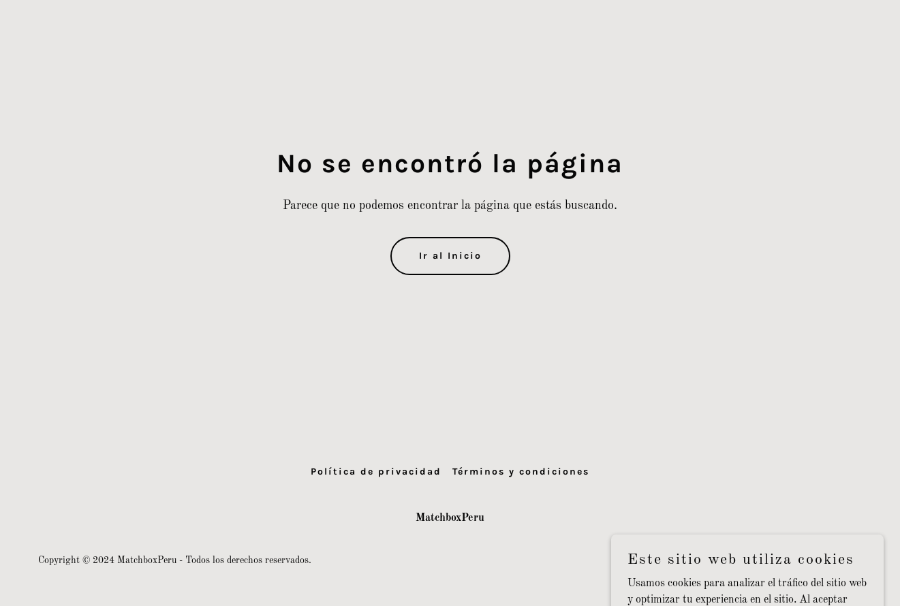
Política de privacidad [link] (376, 471)
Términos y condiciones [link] (520, 471)
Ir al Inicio (450, 255)
